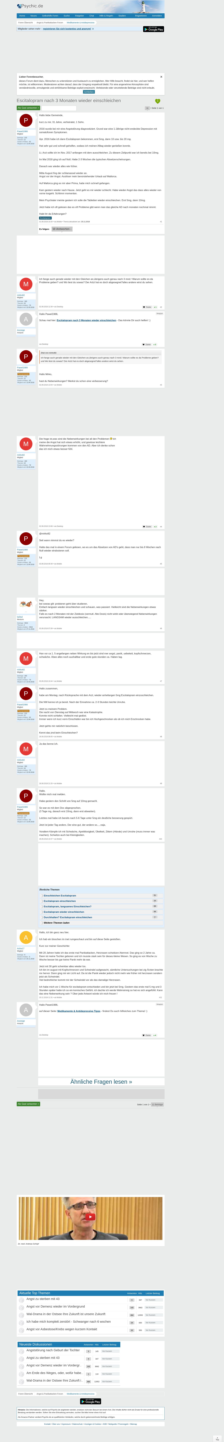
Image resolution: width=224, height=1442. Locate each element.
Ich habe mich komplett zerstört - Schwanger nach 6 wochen (69, 1321)
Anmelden (157, 15)
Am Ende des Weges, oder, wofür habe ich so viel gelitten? (68, 1373)
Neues (34, 15)
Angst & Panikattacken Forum (50, 1394)
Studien (122, 15)
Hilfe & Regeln (106, 15)
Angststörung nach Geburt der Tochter (53, 1350)
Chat (91, 15)
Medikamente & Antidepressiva (80, 1394)
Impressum (66, 1424)
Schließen (89, 92)
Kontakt (47, 1424)
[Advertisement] (101, 865)
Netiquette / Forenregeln (118, 1424)
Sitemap (133, 1424)
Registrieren (141, 15)
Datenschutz (77, 1424)
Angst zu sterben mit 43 (43, 1299)
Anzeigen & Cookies (92, 1424)
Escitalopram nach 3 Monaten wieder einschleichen (69, 100)
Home (22, 15)
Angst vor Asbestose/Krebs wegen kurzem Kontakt (62, 1329)
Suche (67, 15)
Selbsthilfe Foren (50, 15)
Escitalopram (45, 218)
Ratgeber (79, 15)
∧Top (217, 1439)
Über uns (56, 1424)
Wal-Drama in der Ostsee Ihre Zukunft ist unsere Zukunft (66, 1314)
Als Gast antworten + (28, 108)
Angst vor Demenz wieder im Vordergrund (56, 1306)
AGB (105, 1424)
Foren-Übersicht (25, 1394)
